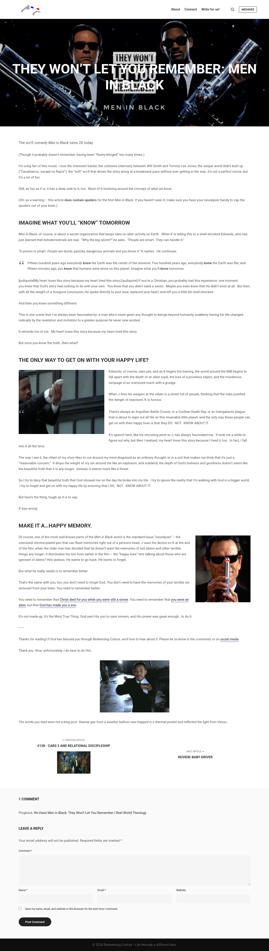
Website (181, 890)
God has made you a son (57, 605)
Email (101, 890)
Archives (247, 9)
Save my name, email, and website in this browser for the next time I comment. (71, 908)
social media (229, 639)
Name (23, 890)
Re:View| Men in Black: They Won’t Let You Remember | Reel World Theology (90, 813)
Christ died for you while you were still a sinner (94, 600)
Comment (25, 850)
